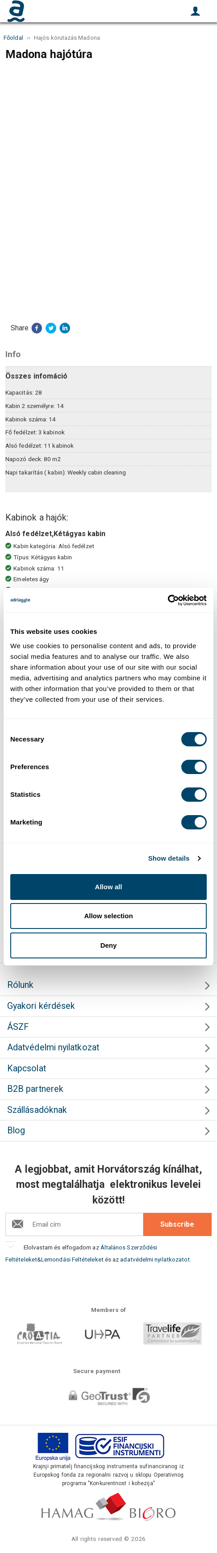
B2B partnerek (35, 1089)
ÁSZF (18, 1027)
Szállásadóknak (37, 1110)
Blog (16, 1130)
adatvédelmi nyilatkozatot (155, 1259)
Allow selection (108, 916)
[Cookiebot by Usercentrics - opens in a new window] (168, 600)
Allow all (108, 887)
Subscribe (177, 1224)
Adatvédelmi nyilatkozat (53, 1047)
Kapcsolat (26, 1068)
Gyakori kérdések (41, 1006)
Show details (169, 858)
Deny (108, 945)
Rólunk (20, 985)
